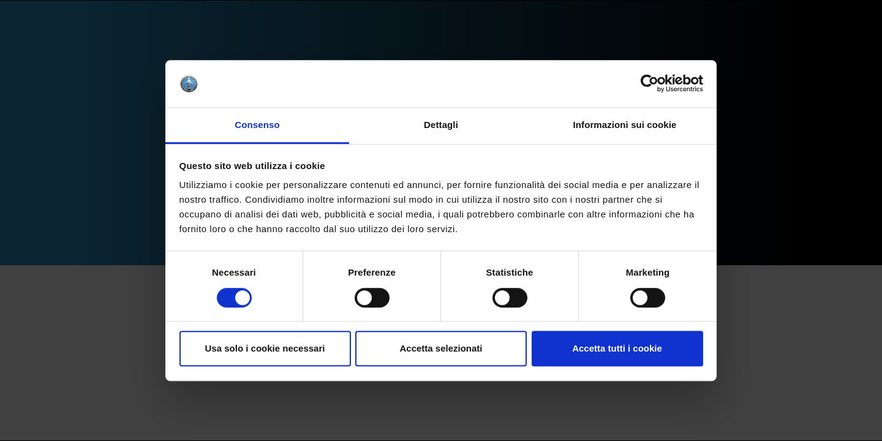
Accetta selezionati (440, 348)
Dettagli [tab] (441, 124)
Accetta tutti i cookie (617, 348)
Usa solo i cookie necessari (265, 348)
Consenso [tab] (257, 124)
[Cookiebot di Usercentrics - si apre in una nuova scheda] (649, 84)
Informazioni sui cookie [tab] (625, 124)
